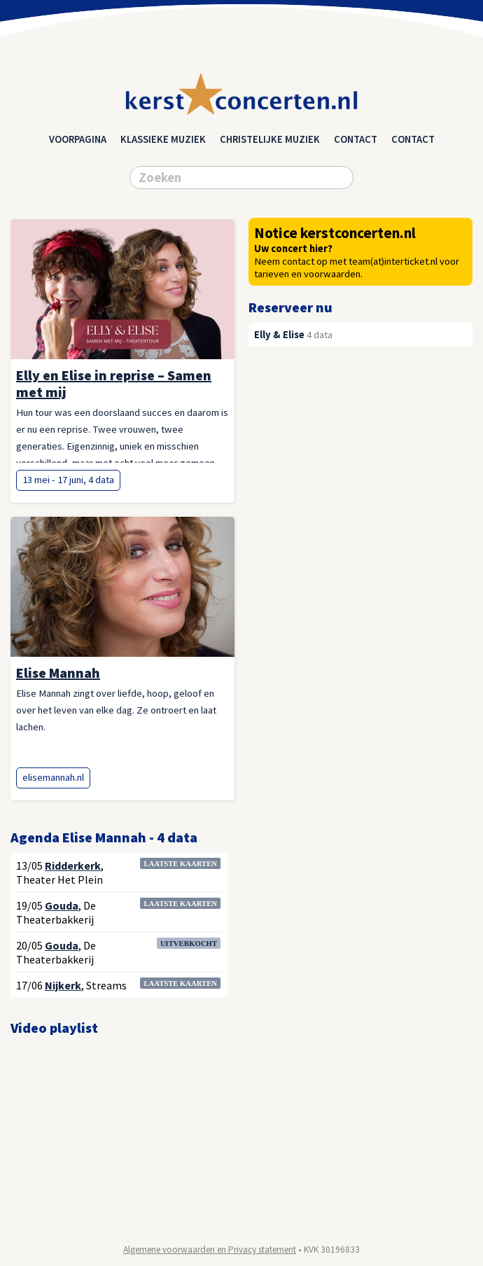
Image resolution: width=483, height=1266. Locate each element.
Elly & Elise (279, 334)
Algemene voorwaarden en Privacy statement (209, 1249)
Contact (355, 139)
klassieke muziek (163, 139)
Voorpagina (77, 139)
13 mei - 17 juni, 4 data (68, 479)
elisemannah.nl (53, 777)
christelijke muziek (270, 139)
